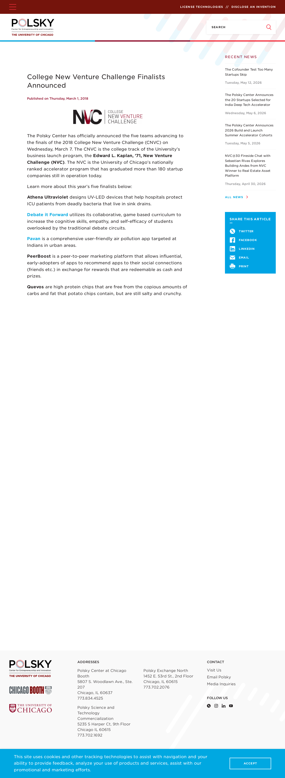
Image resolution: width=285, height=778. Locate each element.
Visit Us (214, 670)
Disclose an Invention (253, 7)
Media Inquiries (221, 684)
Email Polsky (219, 677)
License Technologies (201, 7)
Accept (250, 763)
